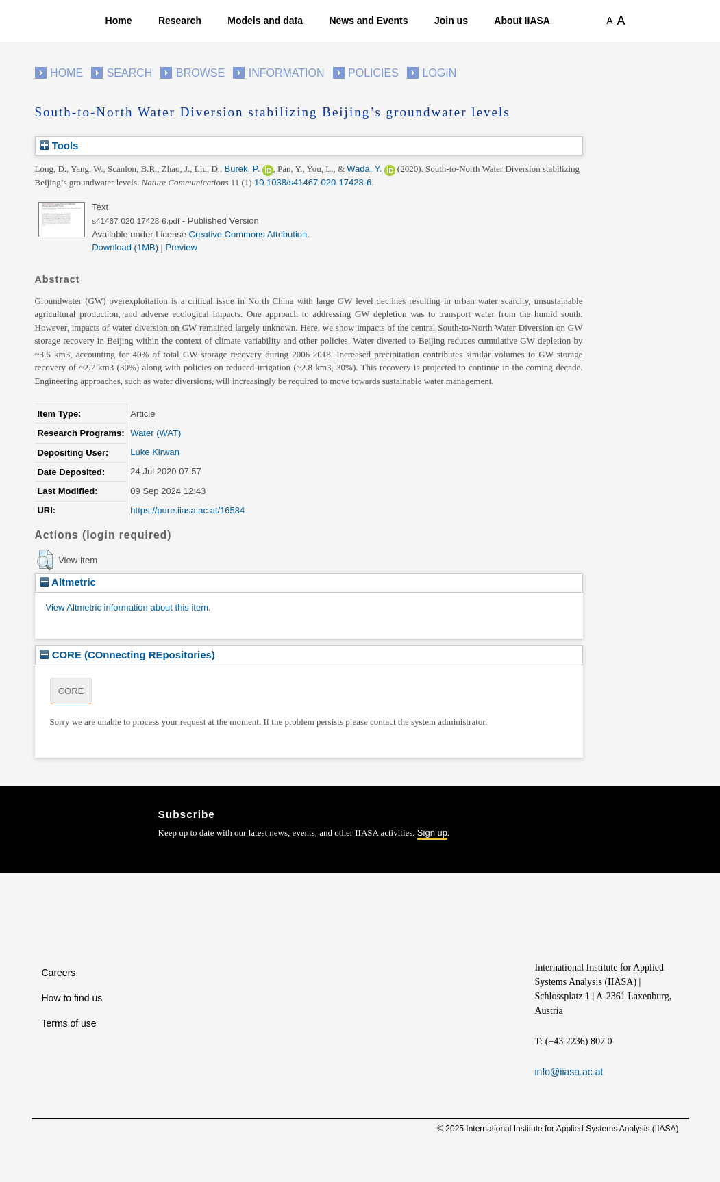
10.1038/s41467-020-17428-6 (312, 182)
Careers (59, 972)
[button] (45, 560)
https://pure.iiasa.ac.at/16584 (187, 510)
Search (130, 73)
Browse (200, 73)
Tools (59, 145)
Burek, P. (242, 169)
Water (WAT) (155, 433)
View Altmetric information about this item (127, 607)
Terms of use (69, 1023)
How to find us (72, 997)
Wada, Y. (364, 169)
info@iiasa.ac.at (569, 1071)
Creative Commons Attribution (248, 234)
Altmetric (68, 582)
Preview (181, 247)
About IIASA (522, 20)
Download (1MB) (125, 247)
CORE (71, 691)
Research (179, 20)
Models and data (265, 20)
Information (287, 73)
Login (440, 73)
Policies (373, 73)
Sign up (432, 832)
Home (118, 20)
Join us (451, 20)
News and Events (368, 20)
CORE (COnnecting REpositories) (127, 654)
